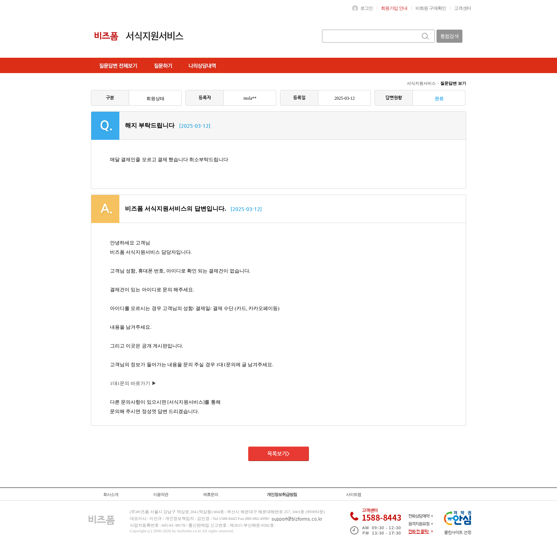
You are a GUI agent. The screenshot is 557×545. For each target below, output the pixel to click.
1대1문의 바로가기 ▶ (133, 383)
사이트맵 (353, 494)
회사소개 (110, 494)
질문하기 (163, 65)
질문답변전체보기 (118, 65)
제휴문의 (210, 494)
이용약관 (160, 494)
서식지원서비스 (421, 83)
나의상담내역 (202, 65)
